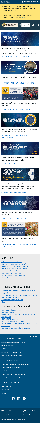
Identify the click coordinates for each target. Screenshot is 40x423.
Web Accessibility (6, 411)
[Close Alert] (38, 6)
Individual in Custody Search (11, 262)
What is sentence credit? (10, 297)
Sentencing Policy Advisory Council (12, 352)
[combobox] (25, 25)
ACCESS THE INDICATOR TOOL (14, 192)
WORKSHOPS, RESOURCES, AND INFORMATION (14, 136)
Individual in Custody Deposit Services (15, 266)
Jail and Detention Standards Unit (13, 275)
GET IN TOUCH (7, 164)
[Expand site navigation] (38, 25)
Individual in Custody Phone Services (14, 269)
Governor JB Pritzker (7, 419)
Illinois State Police (7, 371)
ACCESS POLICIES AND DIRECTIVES (16, 218)
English (25, 25)
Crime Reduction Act (7, 345)
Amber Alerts (5, 415)
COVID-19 (4, 278)
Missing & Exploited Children (28, 411)
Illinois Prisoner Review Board (10, 367)
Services (35, 2)
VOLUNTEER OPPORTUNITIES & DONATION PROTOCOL (18, 246)
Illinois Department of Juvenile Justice (13, 378)
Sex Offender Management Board (11, 355)
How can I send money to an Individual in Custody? (19, 295)
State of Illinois (21, 419)
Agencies (26, 2)
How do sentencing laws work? (12, 300)
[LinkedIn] (18, 398)
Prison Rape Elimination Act (11, 273)
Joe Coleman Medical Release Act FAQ (13, 342)
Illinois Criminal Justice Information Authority (15, 364)
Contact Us (4, 393)
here (23, 17)
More (3, 302)
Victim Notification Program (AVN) (13, 264)
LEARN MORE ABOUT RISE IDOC (14, 57)
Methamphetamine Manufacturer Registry (16, 328)
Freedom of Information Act (11, 310)
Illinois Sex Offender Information (13, 321)
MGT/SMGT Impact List (9, 319)
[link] (13, 398)
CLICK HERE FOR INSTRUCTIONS (15, 109)
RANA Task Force (6, 349)
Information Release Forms (11, 271)
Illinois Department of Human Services (13, 374)
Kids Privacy (5, 389)
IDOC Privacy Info (6, 386)
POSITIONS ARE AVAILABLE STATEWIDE (17, 83)
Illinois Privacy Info (25, 415)
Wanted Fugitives (7, 312)
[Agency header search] (33, 25)
